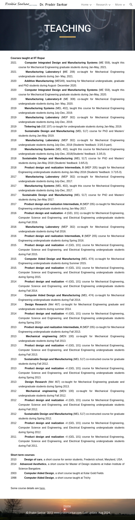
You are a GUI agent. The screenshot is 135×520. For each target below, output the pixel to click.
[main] (67, 30)
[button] (131, 4)
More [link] (118, 4)
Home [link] (84, 4)
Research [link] (101, 4)
